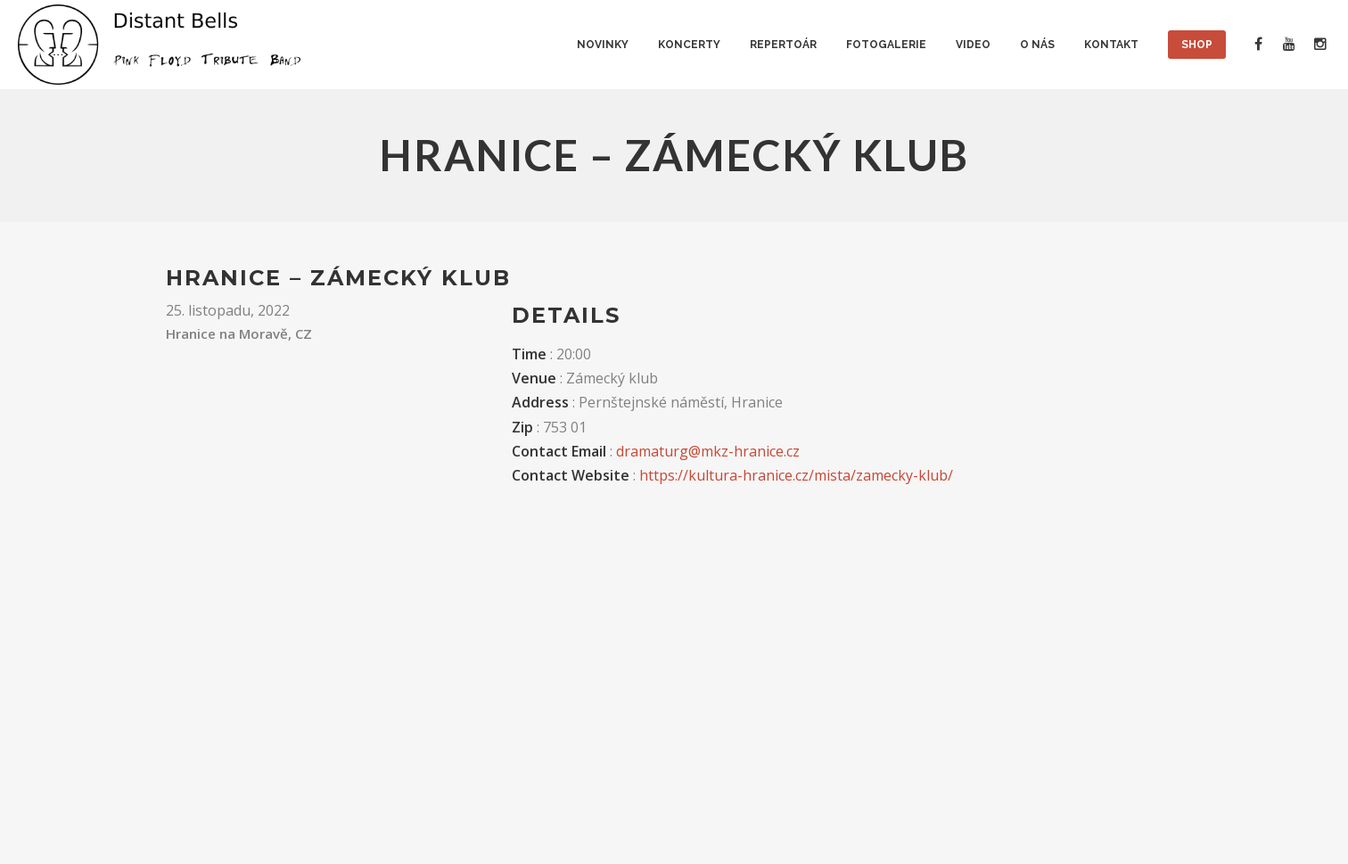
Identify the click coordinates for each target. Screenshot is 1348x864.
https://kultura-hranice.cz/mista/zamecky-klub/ (796, 475)
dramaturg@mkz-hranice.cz (708, 451)
